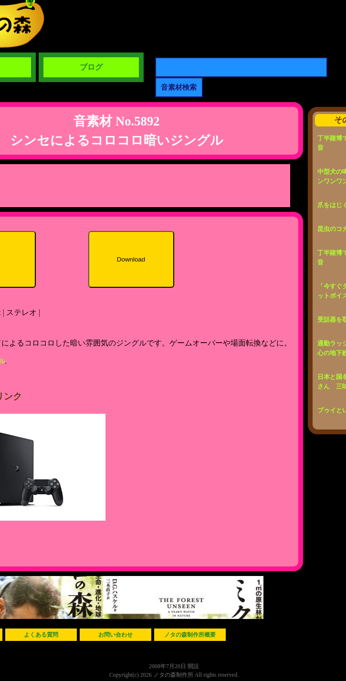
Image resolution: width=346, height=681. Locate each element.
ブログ (91, 67)
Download (131, 259)
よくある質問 (41, 634)
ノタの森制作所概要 (190, 634)
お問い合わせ (115, 634)
